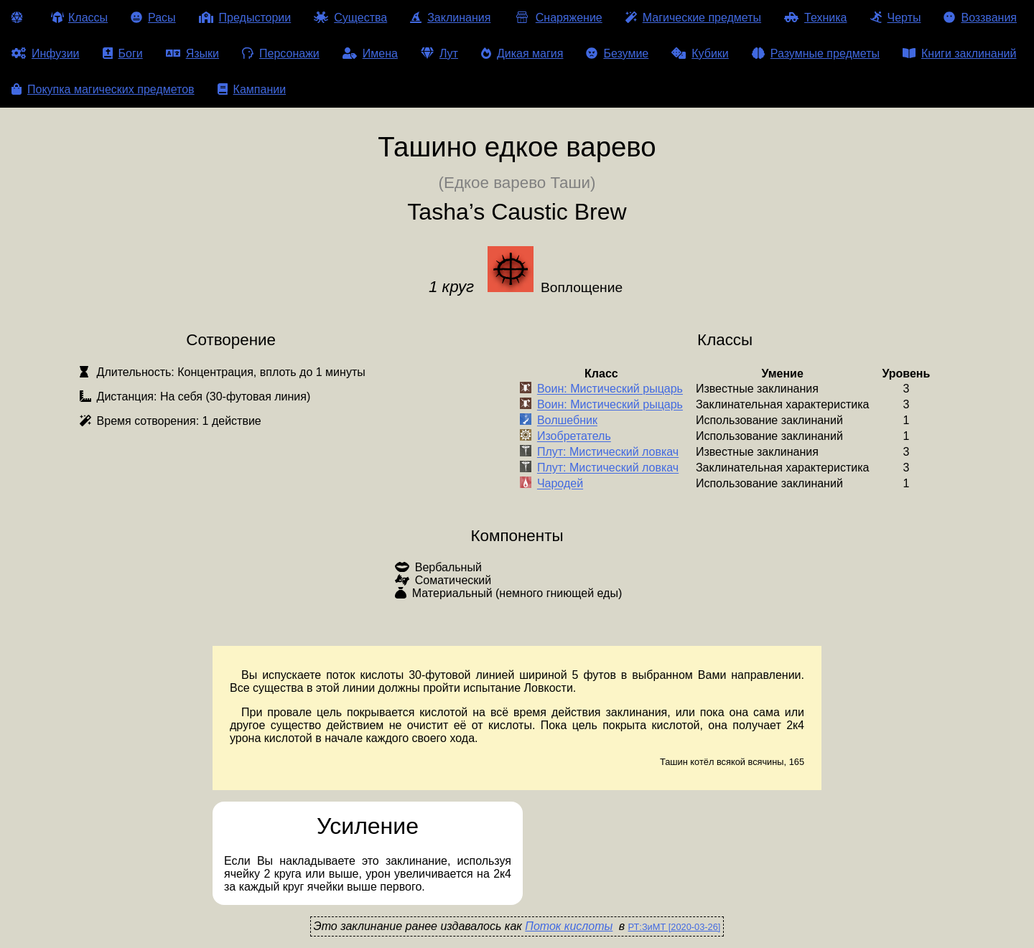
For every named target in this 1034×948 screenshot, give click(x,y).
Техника (815, 17)
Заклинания (450, 17)
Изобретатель (574, 437)
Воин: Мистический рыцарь (610, 389)
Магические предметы (693, 17)
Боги (123, 53)
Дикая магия (522, 53)
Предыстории (245, 17)
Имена (370, 53)
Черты (895, 17)
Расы (153, 17)
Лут (439, 53)
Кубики (700, 53)
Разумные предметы (816, 53)
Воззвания (980, 17)
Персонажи (281, 53)
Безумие (617, 53)
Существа (350, 17)
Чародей (560, 484)
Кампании (252, 89)
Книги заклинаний (959, 53)
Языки (192, 53)
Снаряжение (557, 17)
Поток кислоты (569, 926)
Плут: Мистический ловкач (608, 452)
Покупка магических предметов (103, 89)
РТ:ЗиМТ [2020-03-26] (674, 926)
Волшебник (567, 421)
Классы (79, 17)
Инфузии (45, 53)
